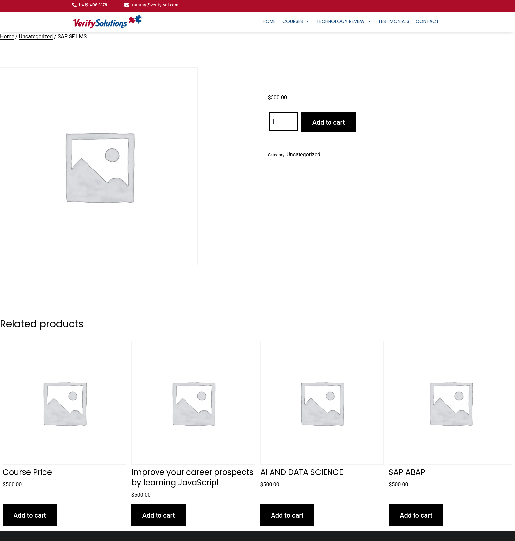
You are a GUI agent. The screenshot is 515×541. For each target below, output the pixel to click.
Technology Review (343, 21)
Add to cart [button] (30, 515)
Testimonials (393, 21)
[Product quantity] (283, 121)
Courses (296, 21)
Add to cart (328, 122)
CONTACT (427, 21)
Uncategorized (36, 36)
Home (269, 21)
